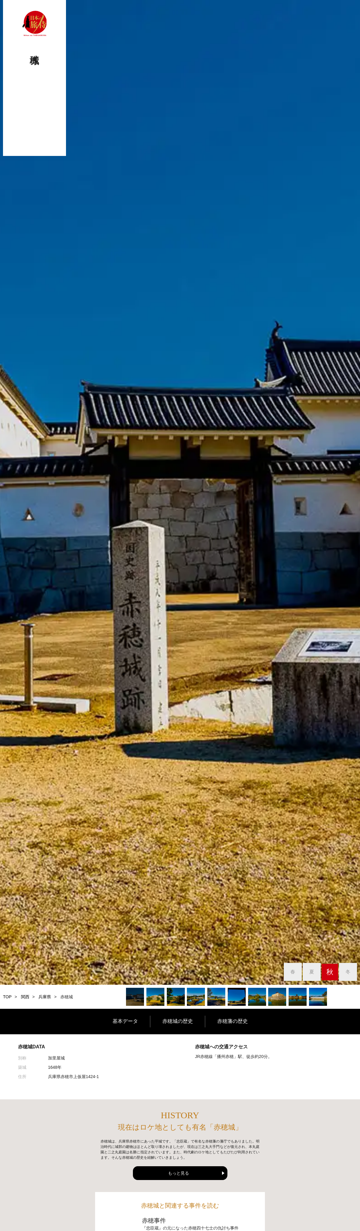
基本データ (117, 1021)
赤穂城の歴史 (177, 1021)
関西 (25, 996)
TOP (7, 996)
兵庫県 (44, 996)
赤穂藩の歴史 (240, 1021)
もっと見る (178, 1173)
